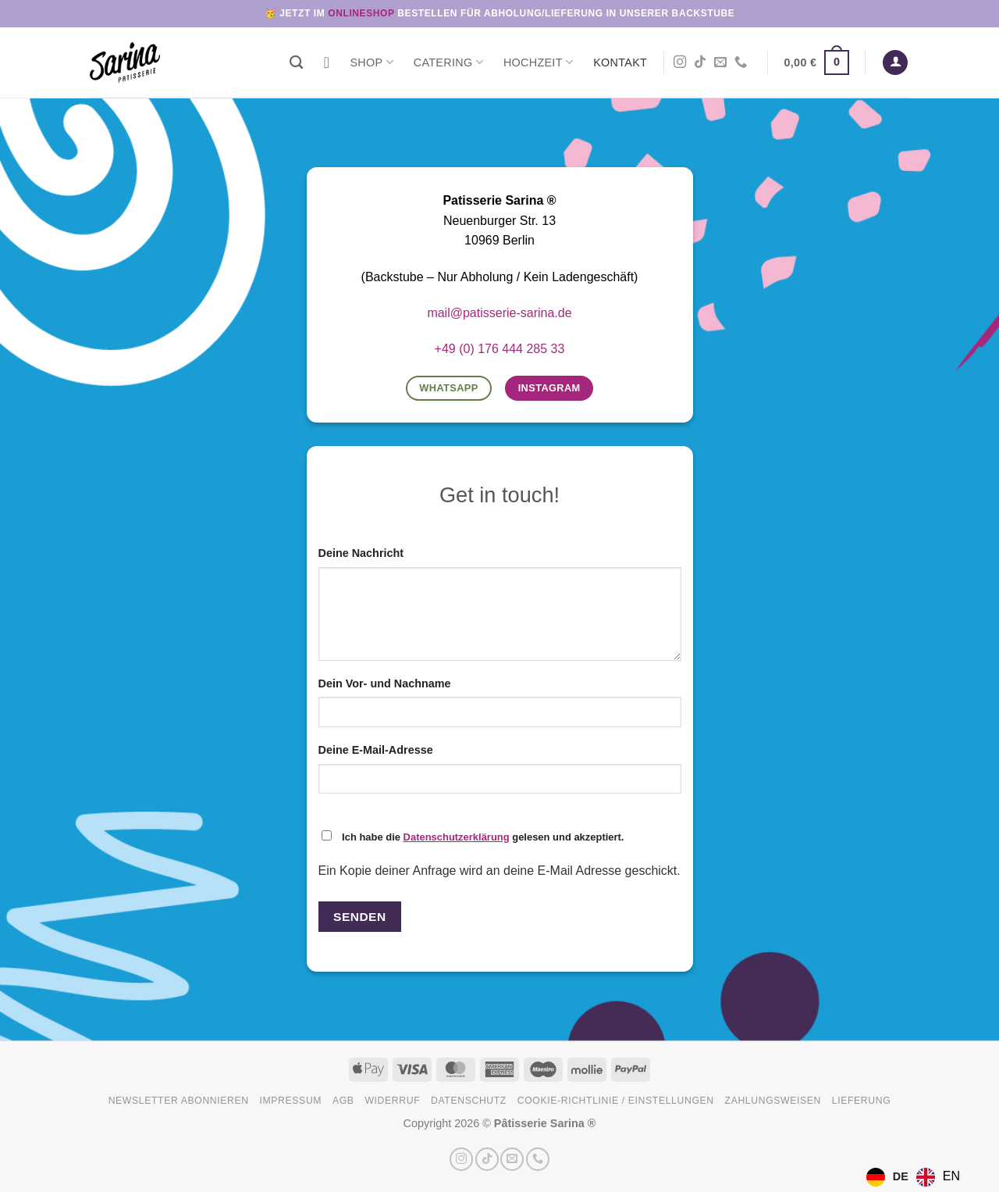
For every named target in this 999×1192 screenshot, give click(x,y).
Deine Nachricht (361, 553)
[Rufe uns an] (740, 62)
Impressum (291, 1100)
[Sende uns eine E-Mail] (720, 62)
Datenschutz (469, 1100)
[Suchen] (296, 63)
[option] (938, 1177)
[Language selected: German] (917, 1177)
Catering (448, 62)
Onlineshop (361, 13)
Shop (371, 62)
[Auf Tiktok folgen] (700, 62)
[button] (816, 62)
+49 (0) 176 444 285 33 (500, 348)
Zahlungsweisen (773, 1100)
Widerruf (392, 1100)
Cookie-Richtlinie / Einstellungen (615, 1100)
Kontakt (620, 62)
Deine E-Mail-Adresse (375, 750)
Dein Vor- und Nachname (384, 683)
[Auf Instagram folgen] (680, 62)
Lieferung (861, 1100)
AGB (343, 1100)
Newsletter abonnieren (178, 1100)
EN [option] (951, 1176)
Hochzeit (538, 62)
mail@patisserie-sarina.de (499, 312)
